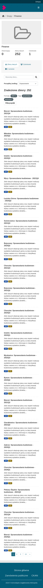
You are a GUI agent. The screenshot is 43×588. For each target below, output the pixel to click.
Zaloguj (38, 2)
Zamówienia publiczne (16, 575)
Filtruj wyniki (10, 103)
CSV (10, 127)
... (23, 553)
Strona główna (21, 570)
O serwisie (9, 69)
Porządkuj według (10, 83)
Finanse (18, 16)
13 (26, 554)
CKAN (35, 575)
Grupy (9, 16)
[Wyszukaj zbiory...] (18, 77)
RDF (6, 127)
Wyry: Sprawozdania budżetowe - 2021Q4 (21, 178)
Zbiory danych (11, 64)
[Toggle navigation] (38, 7)
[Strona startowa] (3, 16)
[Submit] (36, 77)
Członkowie (26, 64)
